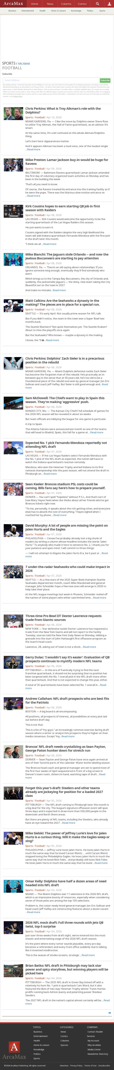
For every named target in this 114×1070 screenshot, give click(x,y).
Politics (90, 10)
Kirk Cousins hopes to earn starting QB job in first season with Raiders (62, 208)
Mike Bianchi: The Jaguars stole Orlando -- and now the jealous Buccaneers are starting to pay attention (66, 256)
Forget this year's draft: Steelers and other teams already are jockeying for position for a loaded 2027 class (64, 792)
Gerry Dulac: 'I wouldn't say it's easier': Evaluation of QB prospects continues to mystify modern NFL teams (67, 659)
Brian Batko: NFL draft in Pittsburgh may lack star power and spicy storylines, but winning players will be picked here (66, 969)
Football (40, 117)
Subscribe (105, 80)
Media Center (94, 1049)
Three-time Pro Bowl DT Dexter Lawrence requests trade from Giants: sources (63, 617)
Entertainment (28, 10)
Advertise (64, 1065)
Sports (102, 10)
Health (42, 10)
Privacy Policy (76, 1065)
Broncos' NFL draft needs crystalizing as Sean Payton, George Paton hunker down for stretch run (65, 748)
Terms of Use (90, 1065)
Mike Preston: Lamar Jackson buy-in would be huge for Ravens (66, 161)
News (63, 1031)
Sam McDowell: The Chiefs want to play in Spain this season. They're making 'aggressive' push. (64, 400)
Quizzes (64, 1045)
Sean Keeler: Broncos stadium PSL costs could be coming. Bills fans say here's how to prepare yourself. (65, 486)
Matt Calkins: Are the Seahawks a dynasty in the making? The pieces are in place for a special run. (62, 302)
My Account (93, 1040)
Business (12, 10)
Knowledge (76, 10)
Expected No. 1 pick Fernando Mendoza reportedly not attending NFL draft (66, 444)
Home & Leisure (58, 10)
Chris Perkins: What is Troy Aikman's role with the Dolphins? (63, 110)
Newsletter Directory (98, 1054)
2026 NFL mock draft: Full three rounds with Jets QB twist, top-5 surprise (64, 924)
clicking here (17, 96)
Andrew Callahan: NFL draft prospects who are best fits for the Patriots (67, 700)
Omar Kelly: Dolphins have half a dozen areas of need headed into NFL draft (65, 883)
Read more (33, 149)
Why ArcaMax (94, 1045)
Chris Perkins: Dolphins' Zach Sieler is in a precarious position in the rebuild (64, 360)
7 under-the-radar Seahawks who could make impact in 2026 (67, 568)
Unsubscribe (104, 1065)
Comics (64, 1036)
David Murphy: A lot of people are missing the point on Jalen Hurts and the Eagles (66, 527)
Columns (65, 1040)
